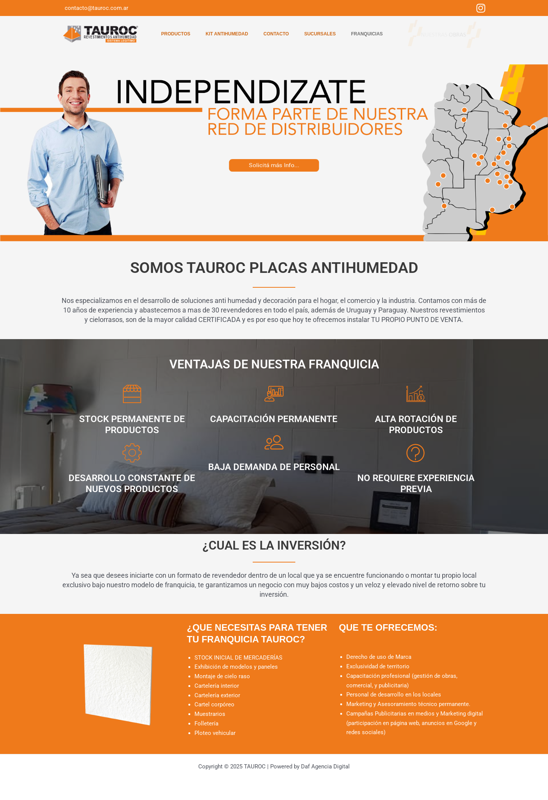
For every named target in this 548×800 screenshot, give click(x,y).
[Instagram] (480, 8)
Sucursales (320, 34)
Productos (174, 34)
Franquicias (368, 34)
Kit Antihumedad (226, 34)
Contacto (276, 34)
